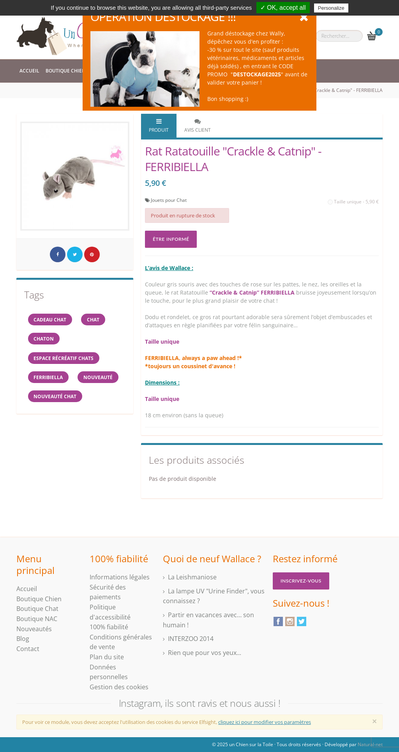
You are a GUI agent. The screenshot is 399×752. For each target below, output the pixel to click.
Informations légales (120, 577)
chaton (44, 338)
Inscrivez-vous (301, 581)
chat (94, 319)
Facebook (278, 621)
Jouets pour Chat (169, 200)
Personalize (331, 8)
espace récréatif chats (64, 358)
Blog (22, 638)
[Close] (374, 721)
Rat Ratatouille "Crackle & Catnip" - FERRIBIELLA (331, 90)
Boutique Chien (65, 70)
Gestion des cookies (119, 687)
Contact (27, 648)
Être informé (171, 239)
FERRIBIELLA (48, 377)
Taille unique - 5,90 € (353, 201)
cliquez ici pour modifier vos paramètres (264, 722)
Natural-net (370, 744)
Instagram (290, 621)
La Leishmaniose (192, 577)
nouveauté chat (55, 397)
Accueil (29, 70)
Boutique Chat (37, 608)
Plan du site (107, 657)
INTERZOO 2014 (191, 638)
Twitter (301, 621)
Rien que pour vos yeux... (204, 652)
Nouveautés (34, 629)
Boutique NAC (36, 618)
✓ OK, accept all (283, 7)
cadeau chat (50, 319)
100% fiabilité (109, 627)
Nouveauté (98, 377)
